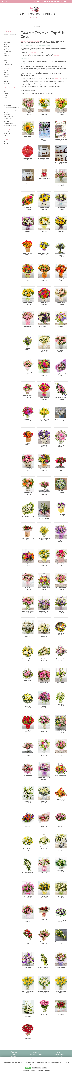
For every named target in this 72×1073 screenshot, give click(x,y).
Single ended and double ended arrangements (16, 111)
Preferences (39, 1070)
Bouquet (6, 76)
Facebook (7, 142)
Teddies (6, 93)
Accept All (28, 1067)
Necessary (26, 1070)
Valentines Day (8, 64)
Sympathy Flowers (9, 118)
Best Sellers (7, 74)
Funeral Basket (8, 105)
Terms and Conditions (59, 1054)
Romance (6, 57)
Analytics (32, 1070)
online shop (58, 78)
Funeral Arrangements (10, 125)
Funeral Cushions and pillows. (11, 107)
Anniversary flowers (28, 54)
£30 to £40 (7, 133)
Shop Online (13, 23)
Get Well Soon (7, 49)
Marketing (47, 1070)
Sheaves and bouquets (10, 120)
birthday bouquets (33, 52)
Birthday (6, 44)
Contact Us (36, 26)
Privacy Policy (59, 1056)
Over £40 (6, 135)
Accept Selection (36, 1067)
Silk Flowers (7, 83)
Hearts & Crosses (8, 116)
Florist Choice (7, 70)
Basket (6, 81)
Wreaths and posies (9, 112)
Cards (5, 95)
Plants (5, 80)
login (34, 1)
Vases (5, 97)
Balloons (6, 91)
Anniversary (7, 42)
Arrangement (7, 72)
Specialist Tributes (9, 109)
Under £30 (6, 132)
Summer (6, 60)
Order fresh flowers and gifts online (30, 41)
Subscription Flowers (40, 23)
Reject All (44, 1067)
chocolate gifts (41, 54)
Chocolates (7, 90)
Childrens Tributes (8, 123)
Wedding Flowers (25, 23)
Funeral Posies (7, 114)
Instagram (7, 143)
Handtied (6, 78)
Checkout (6, 36)
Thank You (6, 62)
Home (6, 23)
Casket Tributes (8, 121)
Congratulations (8, 48)
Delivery (65, 23)
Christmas (6, 46)
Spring (5, 59)
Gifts (50, 23)
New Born (6, 53)
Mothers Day (7, 51)
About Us (57, 23)
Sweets (6, 99)
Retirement (7, 55)
